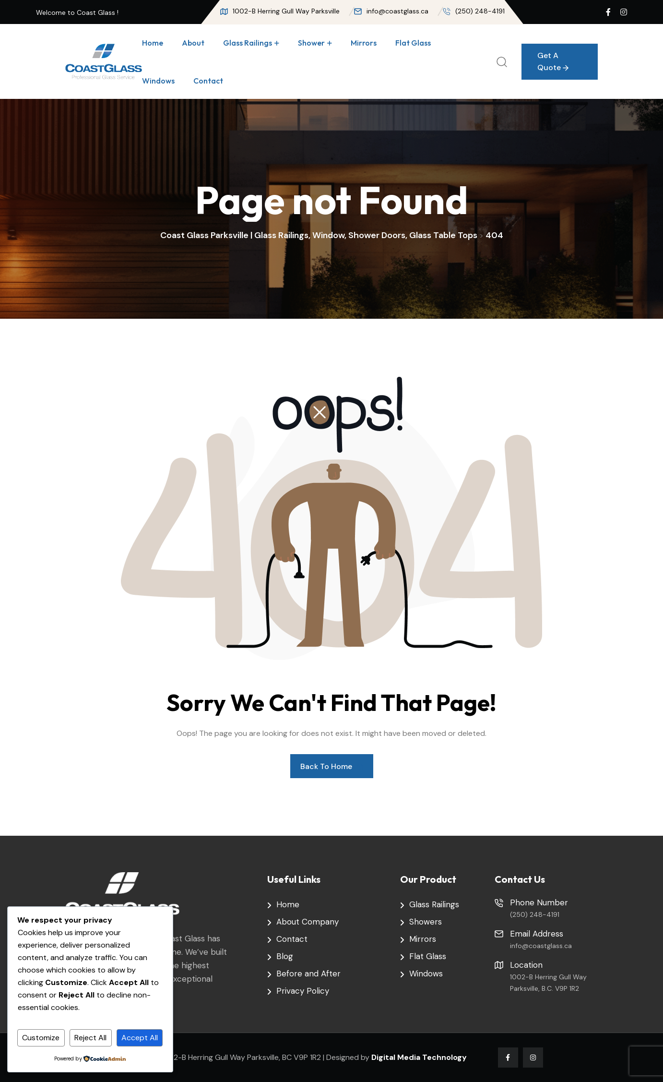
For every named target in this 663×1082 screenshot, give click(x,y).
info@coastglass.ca (391, 11)
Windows (158, 80)
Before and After (308, 973)
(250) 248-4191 (474, 11)
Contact (208, 80)
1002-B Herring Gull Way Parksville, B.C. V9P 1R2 (548, 983)
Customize (40, 1038)
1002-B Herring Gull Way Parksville (280, 11)
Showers (425, 921)
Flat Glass (413, 43)
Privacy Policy (302, 991)
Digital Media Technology (419, 1057)
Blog (284, 956)
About (193, 43)
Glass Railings (247, 43)
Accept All (139, 1038)
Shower (311, 43)
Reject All (90, 1038)
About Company (307, 921)
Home (152, 43)
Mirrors (364, 43)
